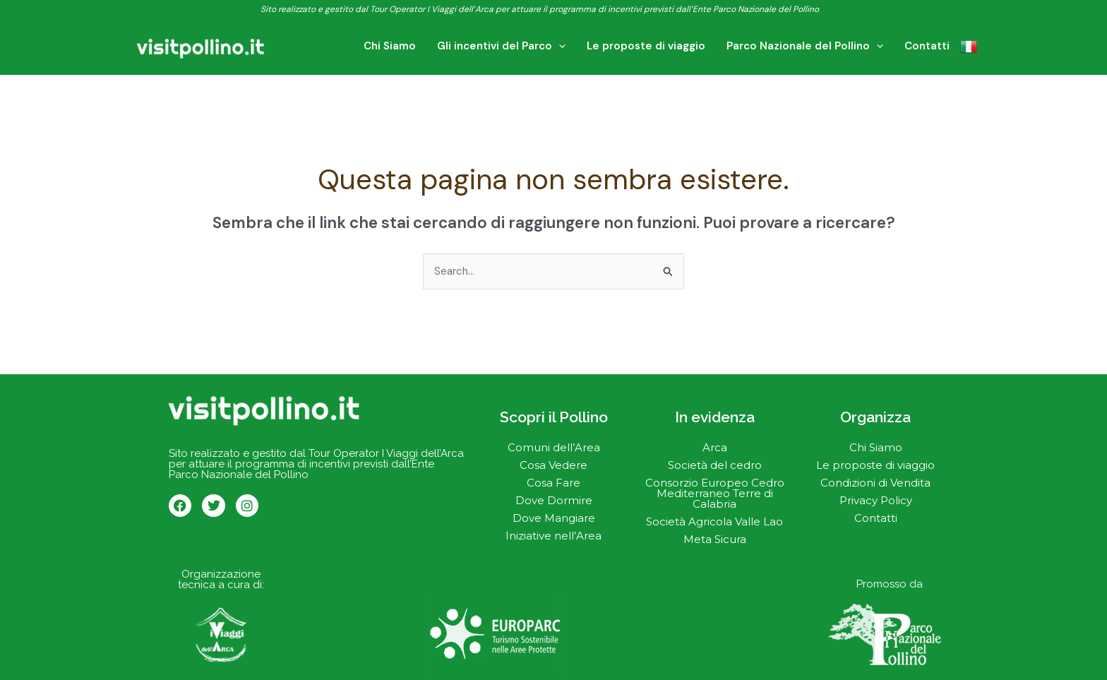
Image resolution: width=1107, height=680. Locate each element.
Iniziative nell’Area (553, 535)
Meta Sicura (714, 539)
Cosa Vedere (553, 465)
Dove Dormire (553, 500)
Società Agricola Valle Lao (714, 521)
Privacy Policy (875, 500)
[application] (583, 46)
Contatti (875, 518)
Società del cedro (715, 465)
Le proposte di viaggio (875, 465)
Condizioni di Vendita (875, 482)
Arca (714, 447)
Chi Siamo (875, 447)
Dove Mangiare (554, 518)
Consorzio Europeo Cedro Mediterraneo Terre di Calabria (714, 493)
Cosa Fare (553, 482)
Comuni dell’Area (554, 447)
